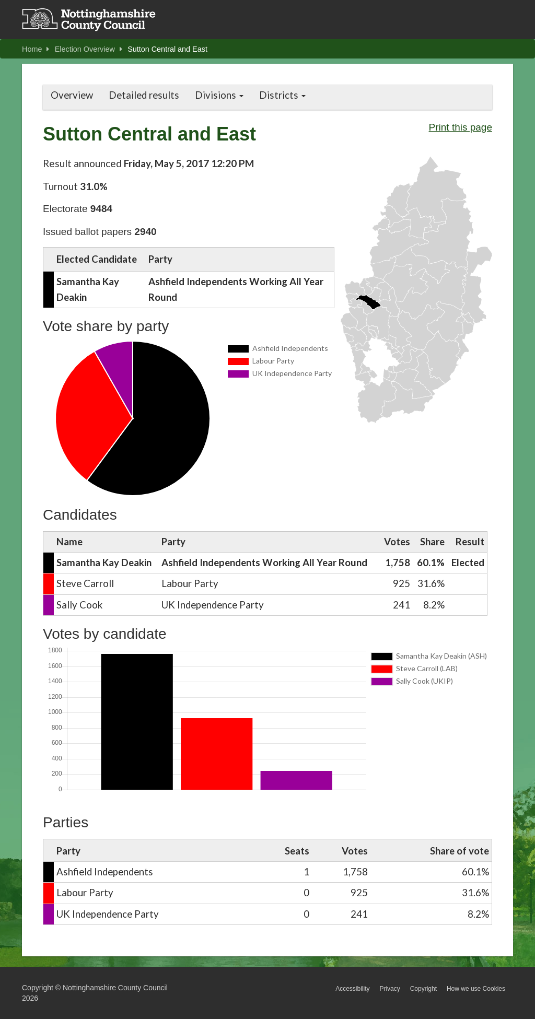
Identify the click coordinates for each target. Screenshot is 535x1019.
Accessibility (352, 988)
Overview (72, 95)
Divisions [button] (219, 95)
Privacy (389, 988)
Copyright (423, 988)
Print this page (460, 127)
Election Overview (88, 49)
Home (35, 49)
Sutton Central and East (167, 49)
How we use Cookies (476, 988)
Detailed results (144, 95)
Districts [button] (282, 95)
